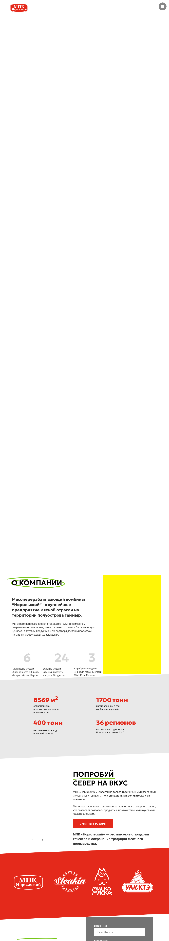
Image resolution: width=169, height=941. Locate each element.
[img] (127, 7)
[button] (93, 823)
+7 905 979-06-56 (145, 7)
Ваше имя (100, 925)
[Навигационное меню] (162, 6)
